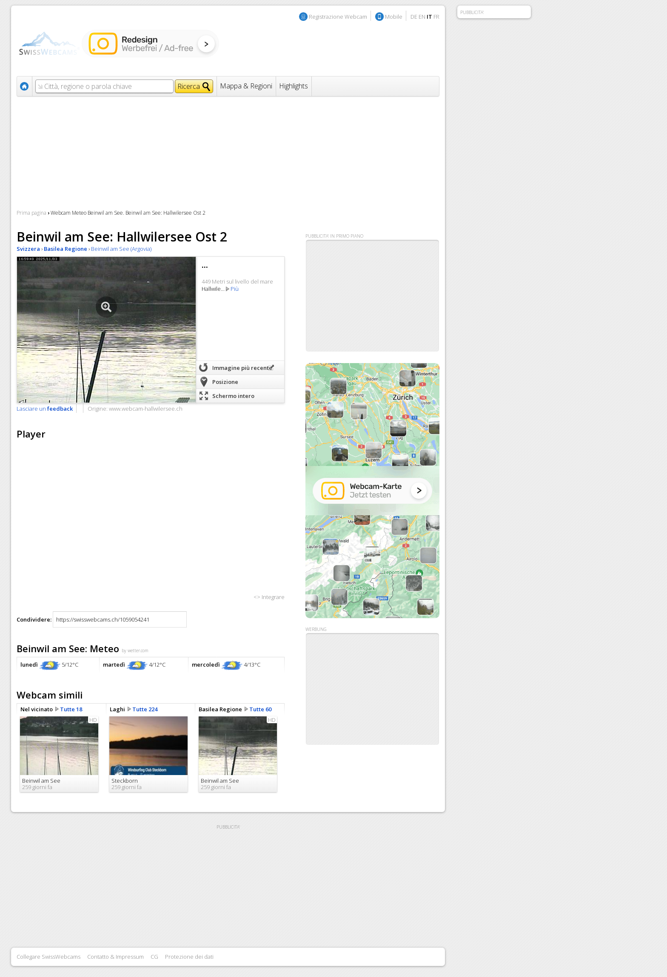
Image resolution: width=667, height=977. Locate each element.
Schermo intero (233, 396)
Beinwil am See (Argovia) (121, 249)
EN (422, 16)
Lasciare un (45, 408)
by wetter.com (135, 650)
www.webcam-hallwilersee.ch (145, 408)
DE (413, 16)
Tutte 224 (144, 709)
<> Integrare (269, 597)
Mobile (393, 16)
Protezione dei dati (189, 956)
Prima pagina (31, 212)
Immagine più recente (242, 368)
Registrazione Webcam (338, 16)
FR (436, 16)
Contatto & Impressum (115, 956)
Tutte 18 (71, 709)
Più (235, 289)
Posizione (225, 382)
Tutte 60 (260, 709)
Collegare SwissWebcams (48, 956)
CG (154, 956)
